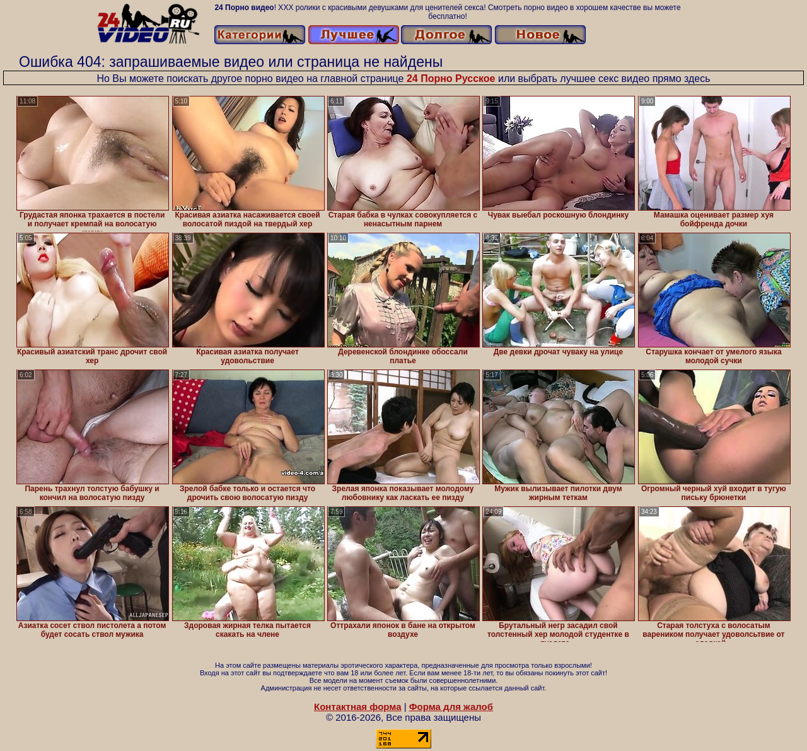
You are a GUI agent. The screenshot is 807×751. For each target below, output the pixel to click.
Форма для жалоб (451, 706)
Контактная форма (358, 706)
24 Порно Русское (451, 78)
